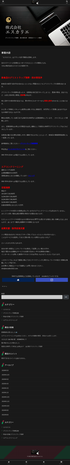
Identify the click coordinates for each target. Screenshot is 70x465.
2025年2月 (5, 391)
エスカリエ (7, 309)
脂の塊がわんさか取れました (11, 345)
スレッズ (31, 176)
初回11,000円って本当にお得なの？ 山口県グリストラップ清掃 (24, 348)
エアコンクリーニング (11, 321)
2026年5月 (5, 373)
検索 (3, 294)
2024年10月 (6, 410)
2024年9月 (5, 415)
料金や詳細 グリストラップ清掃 (14, 317)
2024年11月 (6, 405)
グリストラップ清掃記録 (12, 313)
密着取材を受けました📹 (10, 333)
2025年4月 (5, 387)
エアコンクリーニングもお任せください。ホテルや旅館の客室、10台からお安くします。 (33, 337)
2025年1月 (5, 396)
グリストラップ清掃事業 (29, 143)
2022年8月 (5, 420)
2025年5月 (5, 382)
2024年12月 (6, 401)
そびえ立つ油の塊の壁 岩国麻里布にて (15, 341)
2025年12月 (6, 377)
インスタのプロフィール (16, 149)
